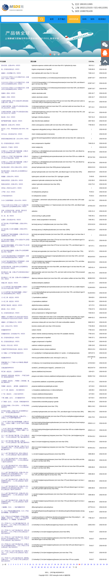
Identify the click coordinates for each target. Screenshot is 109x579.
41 (48, 567)
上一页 (4, 564)
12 (36, 564)
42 (51, 567)
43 (54, 567)
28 (85, 564)
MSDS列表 (73, 19)
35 (107, 564)
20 (61, 564)
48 (69, 567)
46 (63, 567)
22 (67, 564)
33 (100, 564)
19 (58, 564)
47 (66, 567)
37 (35, 567)
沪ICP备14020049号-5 (57, 572)
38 (38, 567)
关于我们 (61, 19)
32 (97, 564)
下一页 (75, 567)
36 (32, 567)
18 (55, 564)
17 (52, 564)
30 (91, 564)
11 (33, 564)
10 (30, 564)
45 (60, 567)
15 (45, 564)
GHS (84, 19)
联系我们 (102, 19)
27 (82, 564)
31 (94, 564)
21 (64, 564)
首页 (52, 19)
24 (73, 564)
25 (77, 564)
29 (88, 564)
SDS (92, 19)
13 (39, 564)
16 (49, 564)
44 (57, 567)
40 (45, 567)
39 (41, 567)
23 (70, 564)
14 (42, 564)
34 (103, 564)
